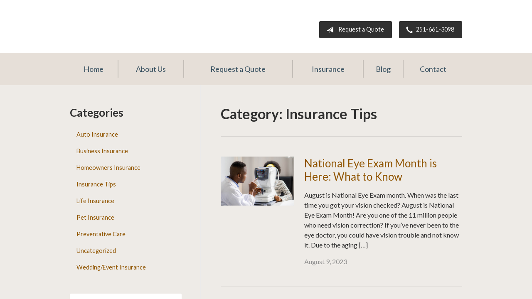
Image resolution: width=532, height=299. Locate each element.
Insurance (328, 69)
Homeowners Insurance (108, 167)
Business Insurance (102, 150)
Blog (383, 69)
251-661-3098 (428, 30)
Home (93, 69)
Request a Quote (353, 30)
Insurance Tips (96, 184)
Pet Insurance (95, 217)
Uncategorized (96, 250)
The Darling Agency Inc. (147, 23)
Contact (433, 69)
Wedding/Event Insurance (111, 267)
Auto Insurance (97, 134)
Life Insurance (95, 200)
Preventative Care (101, 234)
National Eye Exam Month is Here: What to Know (370, 170)
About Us (151, 69)
